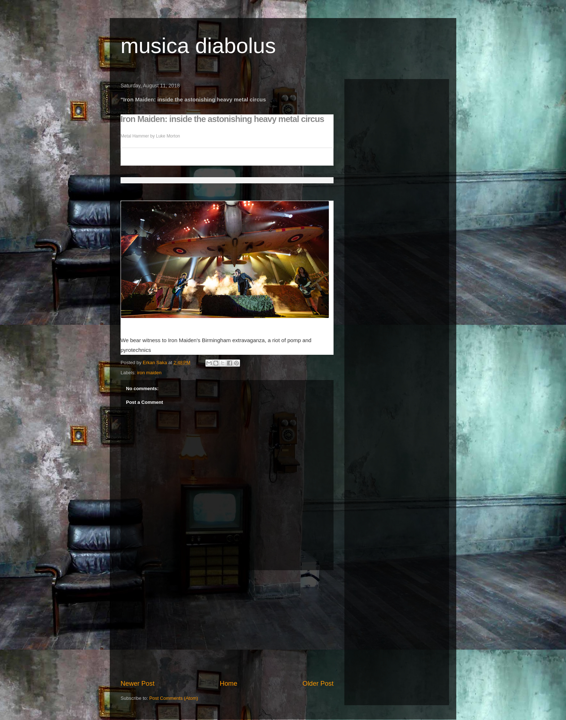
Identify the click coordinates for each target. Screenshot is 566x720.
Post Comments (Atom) (173, 698)
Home (229, 683)
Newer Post (137, 683)
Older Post (318, 683)
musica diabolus (198, 46)
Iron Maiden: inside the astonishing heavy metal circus (222, 119)
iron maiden (149, 372)
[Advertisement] (227, 625)
